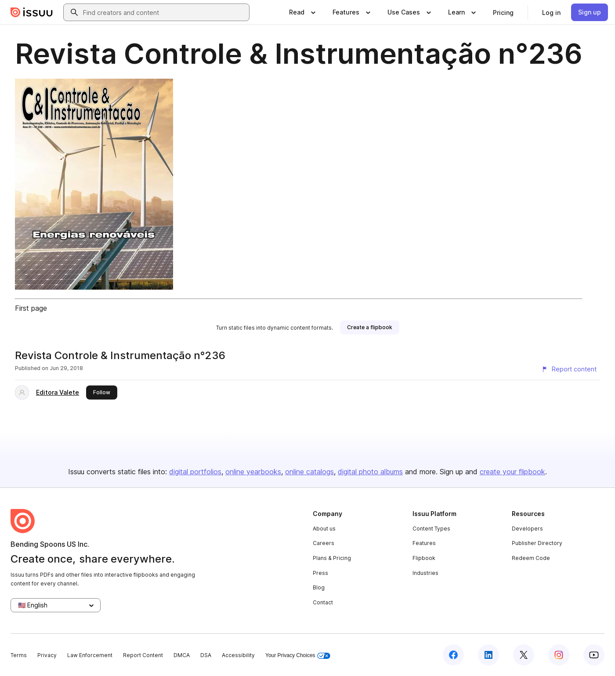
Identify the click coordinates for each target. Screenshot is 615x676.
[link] (503, 12)
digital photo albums (370, 471)
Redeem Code (531, 558)
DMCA (182, 655)
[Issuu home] (31, 12)
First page (31, 308)
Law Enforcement (89, 655)
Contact (323, 602)
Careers (323, 543)
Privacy (47, 655)
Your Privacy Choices (297, 655)
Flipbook (423, 558)
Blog (319, 587)
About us (324, 528)
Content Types (431, 528)
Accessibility (238, 655)
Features (424, 543)
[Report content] (569, 369)
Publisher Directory (537, 543)
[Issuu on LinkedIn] (488, 654)
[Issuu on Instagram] (558, 654)
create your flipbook (512, 471)
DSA (205, 655)
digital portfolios (195, 471)
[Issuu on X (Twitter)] (523, 654)
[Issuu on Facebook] (453, 654)
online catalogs (309, 471)
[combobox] (164, 12)
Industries (425, 573)
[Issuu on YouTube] (593, 654)
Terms (19, 655)
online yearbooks (253, 471)
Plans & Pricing (332, 558)
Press (320, 573)
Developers (527, 528)
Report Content (143, 655)
